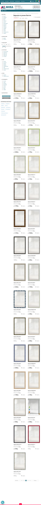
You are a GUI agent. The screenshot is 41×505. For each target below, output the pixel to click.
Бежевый (4, 17)
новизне (26, 18)
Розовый (4, 27)
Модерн (4, 63)
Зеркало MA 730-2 (31, 120)
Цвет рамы (3, 14)
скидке (23, 18)
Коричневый (5, 23)
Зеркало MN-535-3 (17, 147)
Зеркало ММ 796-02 (32, 93)
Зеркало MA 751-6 (17, 201)
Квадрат (4, 74)
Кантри (4, 61)
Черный (4, 33)
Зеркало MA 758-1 (31, 228)
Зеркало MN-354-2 (17, 336)
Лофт (3, 67)
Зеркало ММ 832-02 (17, 93)
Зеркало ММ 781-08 (32, 309)
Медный (4, 25)
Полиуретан (7, 103)
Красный (4, 24)
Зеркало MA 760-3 (31, 282)
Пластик (4, 39)
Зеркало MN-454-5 (17, 363)
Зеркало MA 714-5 (31, 66)
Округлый (4, 55)
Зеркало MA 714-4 (17, 66)
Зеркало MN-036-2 (17, 174)
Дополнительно (5, 92)
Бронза (4, 18)
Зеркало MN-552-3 (31, 201)
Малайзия (4, 84)
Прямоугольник (5, 76)
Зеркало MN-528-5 (17, 228)
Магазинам (12, 1)
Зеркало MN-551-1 (31, 444)
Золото (4, 22)
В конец (35, 480)
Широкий (2, 103)
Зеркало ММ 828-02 (32, 390)
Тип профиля (4, 49)
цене (20, 18)
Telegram (38, 8)
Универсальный (5, 68)
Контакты (23, 1)
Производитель (4, 79)
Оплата (2, 1)
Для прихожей (3, 114)
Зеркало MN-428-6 (17, 417)
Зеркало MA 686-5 (17, 390)
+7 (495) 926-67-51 (36, 6)
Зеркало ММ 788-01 (32, 255)
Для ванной (3, 107)
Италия (4, 81)
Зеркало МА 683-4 (17, 309)
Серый (4, 29)
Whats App (35, 8)
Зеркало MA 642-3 (31, 336)
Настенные (3, 111)
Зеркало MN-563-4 (17, 255)
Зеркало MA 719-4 (17, 282)
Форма (3, 73)
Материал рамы (4, 36)
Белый (4, 16)
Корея (3, 88)
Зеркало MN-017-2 (31, 174)
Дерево (4, 38)
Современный (5, 66)
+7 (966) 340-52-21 (36, 7)
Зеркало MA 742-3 (17, 471)
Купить (23, 44)
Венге (3, 19)
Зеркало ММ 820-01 (32, 363)
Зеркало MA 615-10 (17, 444)
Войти (32, 1)
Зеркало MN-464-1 (17, 120)
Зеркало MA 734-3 (31, 147)
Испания (4, 83)
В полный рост (8, 109)
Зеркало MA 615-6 (31, 417)
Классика (4, 62)
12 (21, 480)
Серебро (4, 28)
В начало (16, 480)
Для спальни (8, 107)
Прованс (4, 65)
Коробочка (4, 52)
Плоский (4, 56)
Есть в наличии (37, 17)
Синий (4, 30)
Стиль (3, 59)
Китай (3, 87)
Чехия (3, 82)
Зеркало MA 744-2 (31, 39)
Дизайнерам (17, 1)
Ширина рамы (4, 42)
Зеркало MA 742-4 (17, 39)
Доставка (7, 1)
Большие (2, 109)
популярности (16, 18)
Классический (5, 51)
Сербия (4, 89)
